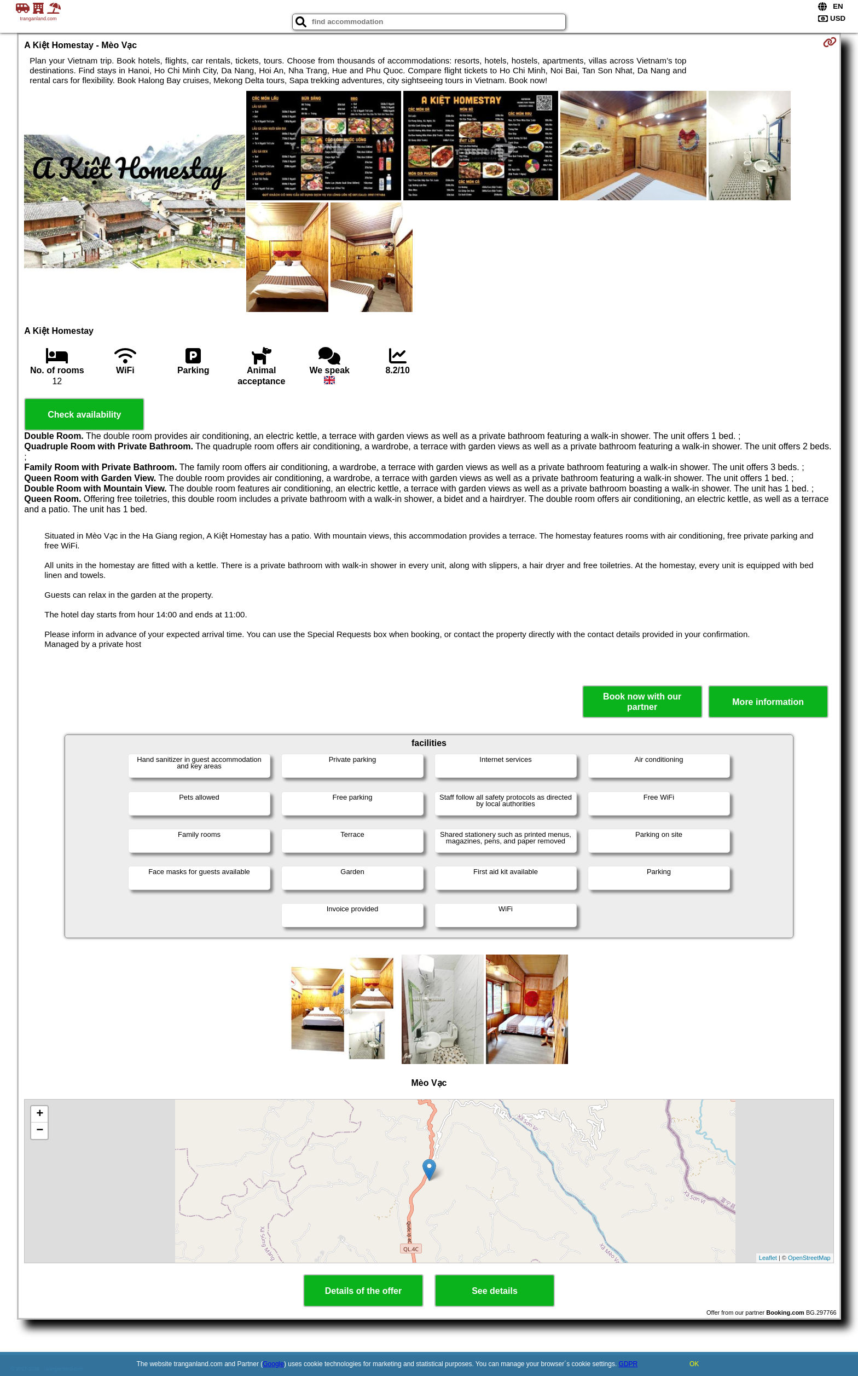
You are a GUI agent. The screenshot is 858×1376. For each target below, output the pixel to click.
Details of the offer (363, 1291)
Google (273, 1364)
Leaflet (768, 1257)
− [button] (39, 1131)
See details (495, 1291)
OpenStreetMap (809, 1257)
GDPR (628, 1364)
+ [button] (39, 1114)
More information (768, 702)
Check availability (84, 414)
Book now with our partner (642, 702)
